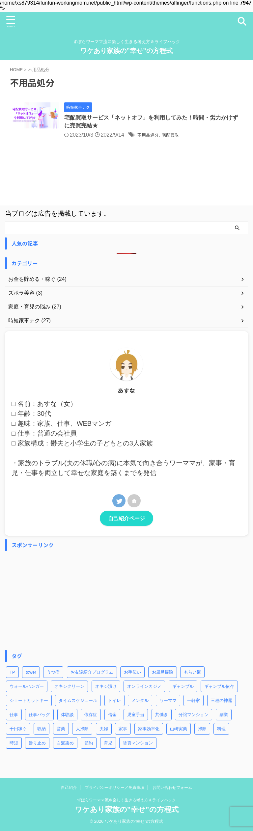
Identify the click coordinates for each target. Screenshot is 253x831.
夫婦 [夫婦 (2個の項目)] (103, 729)
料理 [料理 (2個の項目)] (221, 729)
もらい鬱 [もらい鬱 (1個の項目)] (192, 673)
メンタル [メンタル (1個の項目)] (140, 701)
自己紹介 (69, 787)
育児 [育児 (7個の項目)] (108, 743)
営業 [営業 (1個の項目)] (61, 729)
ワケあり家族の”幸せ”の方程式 (126, 50)
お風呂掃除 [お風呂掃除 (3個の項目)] (162, 673)
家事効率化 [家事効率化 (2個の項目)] (148, 729)
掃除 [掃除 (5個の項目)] (202, 729)
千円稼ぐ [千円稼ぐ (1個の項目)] (18, 729)
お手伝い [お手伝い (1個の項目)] (132, 673)
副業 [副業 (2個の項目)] (223, 715)
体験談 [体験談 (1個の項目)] (67, 715)
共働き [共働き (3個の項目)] (161, 715)
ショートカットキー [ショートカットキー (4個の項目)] (29, 701)
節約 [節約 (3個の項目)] (88, 743)
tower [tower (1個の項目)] (31, 673)
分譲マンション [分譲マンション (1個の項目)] (194, 715)
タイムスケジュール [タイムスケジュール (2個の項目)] (78, 701)
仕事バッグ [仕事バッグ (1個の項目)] (39, 715)
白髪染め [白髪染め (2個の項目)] (65, 743)
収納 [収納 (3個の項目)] (41, 729)
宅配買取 (193, 136)
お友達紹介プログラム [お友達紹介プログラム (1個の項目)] (91, 673)
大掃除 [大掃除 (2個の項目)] (82, 729)
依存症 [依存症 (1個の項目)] (90, 715)
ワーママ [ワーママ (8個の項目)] (168, 701)
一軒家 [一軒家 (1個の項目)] (193, 701)
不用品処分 (167, 136)
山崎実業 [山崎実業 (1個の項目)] (178, 729)
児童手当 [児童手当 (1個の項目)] (135, 715)
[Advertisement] (123, 601)
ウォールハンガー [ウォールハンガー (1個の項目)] (27, 687)
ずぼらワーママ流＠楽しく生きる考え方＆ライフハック (126, 800)
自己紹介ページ (126, 519)
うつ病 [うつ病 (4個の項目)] (53, 673)
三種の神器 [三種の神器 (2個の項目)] (221, 701)
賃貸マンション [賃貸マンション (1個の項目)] (138, 743)
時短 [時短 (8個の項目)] (14, 743)
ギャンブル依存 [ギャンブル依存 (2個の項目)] (219, 687)
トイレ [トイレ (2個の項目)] (114, 701)
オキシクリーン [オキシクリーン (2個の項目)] (69, 687)
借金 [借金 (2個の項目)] (112, 715)
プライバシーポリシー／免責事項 (114, 787)
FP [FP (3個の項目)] (12, 673)
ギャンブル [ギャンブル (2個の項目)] (183, 687)
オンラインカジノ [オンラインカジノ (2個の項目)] (144, 687)
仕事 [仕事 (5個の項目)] (14, 715)
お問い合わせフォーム (172, 787)
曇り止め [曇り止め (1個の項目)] (37, 743)
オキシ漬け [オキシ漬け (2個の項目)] (106, 687)
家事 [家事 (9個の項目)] (123, 729)
